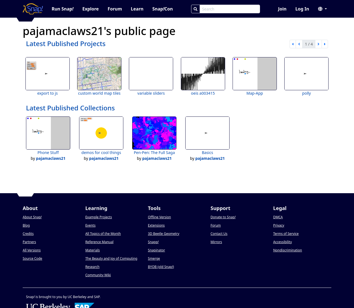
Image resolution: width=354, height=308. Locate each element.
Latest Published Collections (70, 107)
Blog (26, 225)
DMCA (278, 217)
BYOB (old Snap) (161, 266)
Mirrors (216, 242)
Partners (29, 242)
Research (92, 266)
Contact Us (218, 233)
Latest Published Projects (66, 43)
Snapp (153, 242)
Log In (302, 9)
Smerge (154, 258)
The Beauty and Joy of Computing (111, 258)
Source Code (32, 258)
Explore (90, 9)
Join (282, 9)
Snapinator (156, 250)
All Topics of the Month (103, 233)
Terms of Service (286, 233)
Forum (115, 9)
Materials (92, 250)
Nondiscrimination (287, 250)
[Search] (195, 9)
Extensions (156, 225)
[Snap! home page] (33, 9)
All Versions (32, 250)
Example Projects (98, 217)
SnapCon (162, 9)
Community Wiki (98, 275)
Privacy (278, 225)
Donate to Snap (222, 217)
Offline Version (159, 217)
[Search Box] (230, 9)
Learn (137, 9)
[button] (322, 8)
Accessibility (282, 242)
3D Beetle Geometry (163, 233)
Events (90, 225)
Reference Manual (99, 242)
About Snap (32, 217)
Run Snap (63, 9)
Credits (28, 233)
